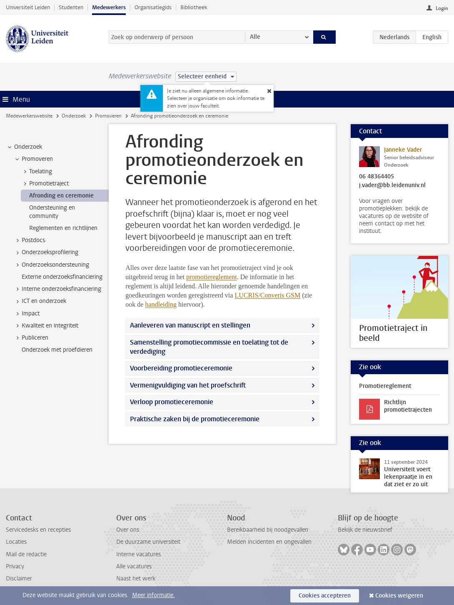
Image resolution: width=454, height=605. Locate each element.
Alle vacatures (134, 566)
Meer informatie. (153, 595)
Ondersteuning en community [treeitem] (52, 212)
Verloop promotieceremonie (171, 402)
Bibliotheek (193, 7)
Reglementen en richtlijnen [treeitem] (63, 228)
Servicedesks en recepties (38, 530)
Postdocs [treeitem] (29, 240)
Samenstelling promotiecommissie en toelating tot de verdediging (209, 347)
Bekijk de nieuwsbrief (365, 530)
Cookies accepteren (325, 596)
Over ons (127, 530)
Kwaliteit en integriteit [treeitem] (46, 326)
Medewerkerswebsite (29, 115)
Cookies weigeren (399, 596)
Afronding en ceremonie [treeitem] (61, 196)
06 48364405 (376, 176)
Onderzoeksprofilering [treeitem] (46, 252)
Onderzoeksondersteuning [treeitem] (51, 265)
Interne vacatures (138, 554)
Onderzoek (74, 115)
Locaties (16, 542)
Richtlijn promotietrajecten (408, 406)
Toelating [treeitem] (36, 172)
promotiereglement (211, 276)
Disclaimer (19, 578)
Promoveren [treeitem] (33, 159)
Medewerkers (109, 7)
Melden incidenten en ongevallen (269, 542)
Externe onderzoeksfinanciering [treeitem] (62, 277)
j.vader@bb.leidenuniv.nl (392, 185)
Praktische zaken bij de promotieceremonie (194, 419)
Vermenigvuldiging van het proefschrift (188, 385)
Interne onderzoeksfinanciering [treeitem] (57, 289)
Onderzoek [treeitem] (24, 147)
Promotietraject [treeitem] (45, 184)
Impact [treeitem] (27, 314)
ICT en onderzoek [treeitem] (40, 301)
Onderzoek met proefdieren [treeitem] (57, 350)
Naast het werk (135, 578)
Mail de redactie (26, 554)
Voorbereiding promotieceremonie (181, 368)
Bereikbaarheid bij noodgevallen (267, 530)
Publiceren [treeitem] (31, 338)
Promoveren (108, 115)
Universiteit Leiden (28, 7)
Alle (255, 37)
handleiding (161, 304)
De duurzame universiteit (148, 542)
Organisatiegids (153, 7)
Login (442, 8)
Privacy (15, 566)
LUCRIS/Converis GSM (267, 295)
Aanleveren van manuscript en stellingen (190, 325)
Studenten (71, 7)
